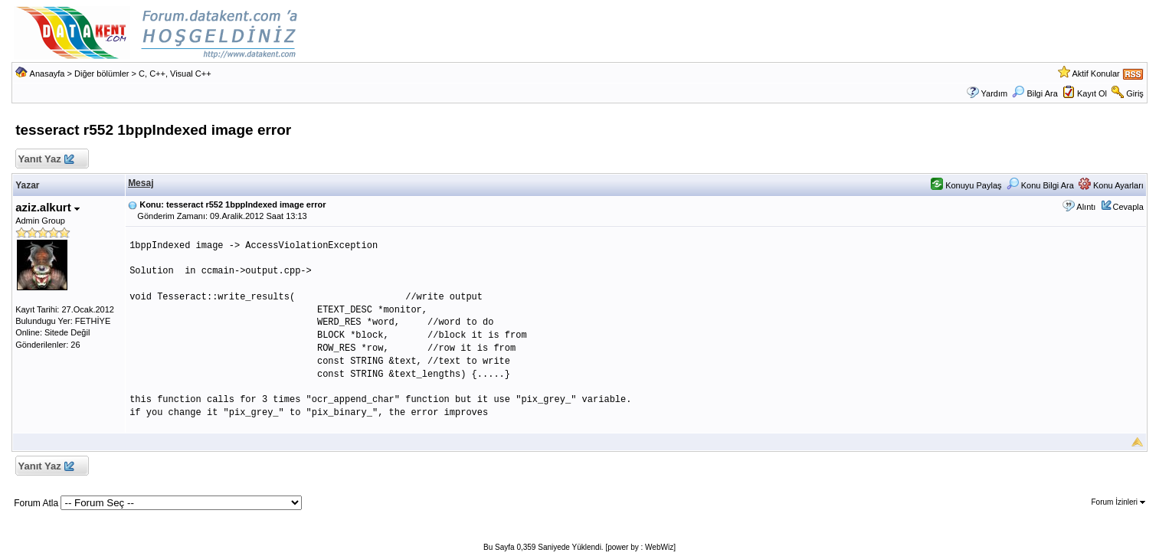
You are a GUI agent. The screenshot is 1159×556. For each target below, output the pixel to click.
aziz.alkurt (47, 207)
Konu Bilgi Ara (1040, 185)
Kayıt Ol (1092, 93)
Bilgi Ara (1034, 93)
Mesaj (140, 183)
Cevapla (1128, 206)
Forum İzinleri (1118, 502)
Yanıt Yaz (45, 159)
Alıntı (1085, 206)
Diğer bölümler (101, 73)
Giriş (1135, 93)
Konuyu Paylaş (966, 185)
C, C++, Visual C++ (175, 73)
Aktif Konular (1095, 73)
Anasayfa (47, 73)
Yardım (994, 93)
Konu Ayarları (1111, 185)
